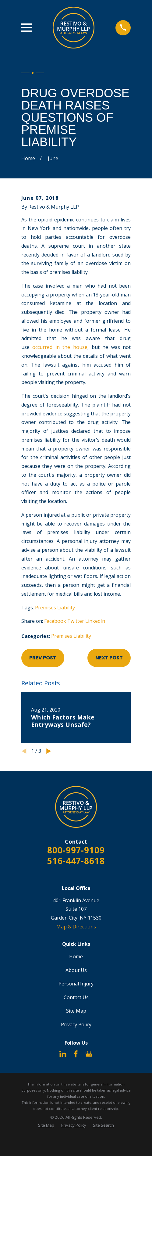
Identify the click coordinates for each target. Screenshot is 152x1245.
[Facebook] (75, 1053)
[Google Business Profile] (89, 1053)
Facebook (55, 621)
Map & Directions (76, 926)
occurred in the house (59, 347)
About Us (76, 970)
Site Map (76, 1010)
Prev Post (42, 657)
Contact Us (76, 997)
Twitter (75, 621)
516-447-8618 (75, 860)
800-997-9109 (75, 850)
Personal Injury (76, 983)
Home (76, 956)
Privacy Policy (76, 1024)
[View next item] (48, 751)
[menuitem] (46, 1125)
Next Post (109, 657)
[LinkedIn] (62, 1053)
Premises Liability (55, 607)
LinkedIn (95, 621)
